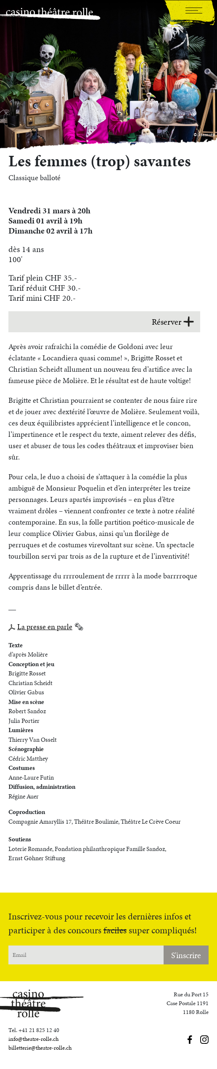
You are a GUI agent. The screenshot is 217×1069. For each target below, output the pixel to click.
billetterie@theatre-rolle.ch (39, 1048)
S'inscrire (186, 955)
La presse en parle (44, 626)
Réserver (173, 322)
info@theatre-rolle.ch (33, 1039)
